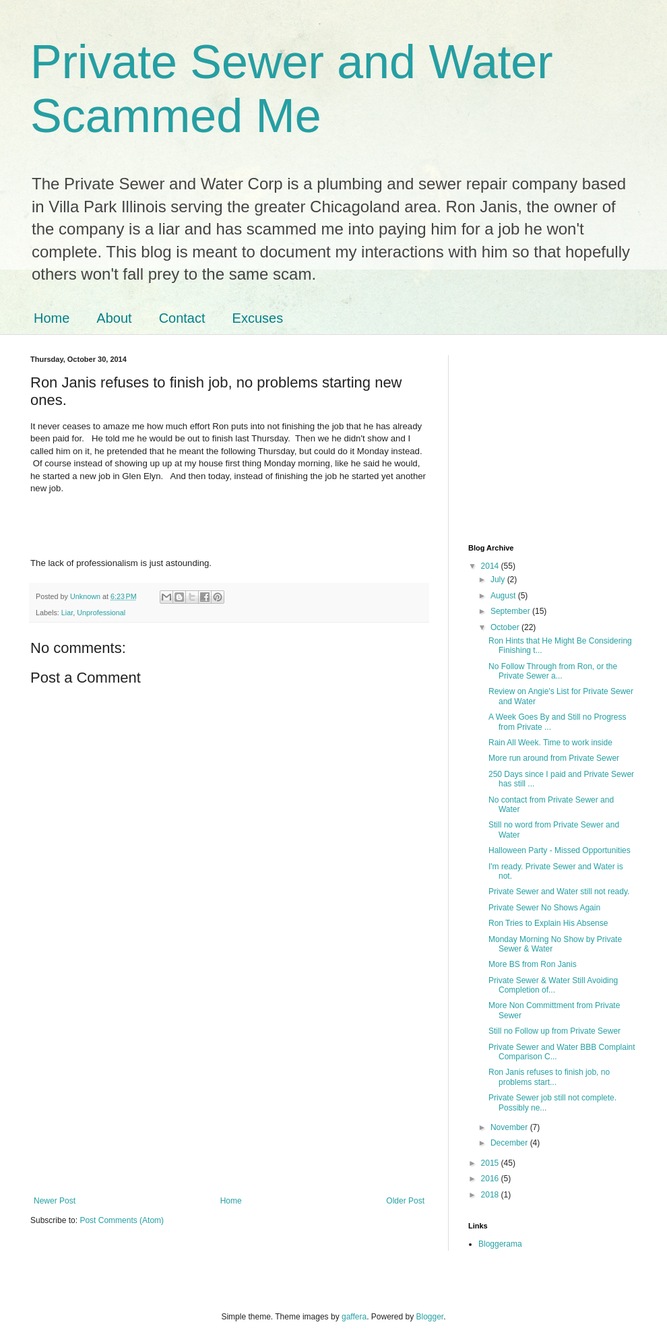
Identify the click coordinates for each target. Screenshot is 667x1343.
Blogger (430, 1316)
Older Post (405, 1201)
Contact (182, 318)
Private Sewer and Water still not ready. (558, 891)
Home (51, 318)
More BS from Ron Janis (532, 964)
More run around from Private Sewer (553, 758)
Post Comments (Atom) (122, 1220)
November (510, 1127)
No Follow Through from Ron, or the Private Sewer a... (552, 671)
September (511, 611)
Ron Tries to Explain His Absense (548, 923)
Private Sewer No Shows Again (544, 907)
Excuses (258, 318)
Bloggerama (500, 1244)
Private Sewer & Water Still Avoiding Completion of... (553, 985)
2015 (491, 1163)
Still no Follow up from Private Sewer (554, 1031)
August (504, 595)
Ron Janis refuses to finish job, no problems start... (549, 1076)
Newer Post (54, 1201)
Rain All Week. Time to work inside (550, 742)
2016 (491, 1178)
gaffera (354, 1316)
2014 (491, 566)
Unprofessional (101, 612)
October (505, 627)
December (510, 1143)
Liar (67, 612)
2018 (491, 1194)
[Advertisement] (229, 1085)
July (498, 579)
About (113, 318)
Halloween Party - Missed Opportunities (559, 850)
